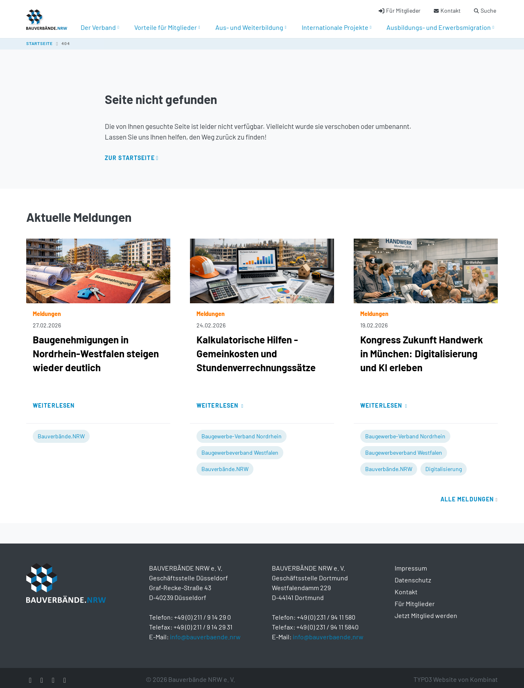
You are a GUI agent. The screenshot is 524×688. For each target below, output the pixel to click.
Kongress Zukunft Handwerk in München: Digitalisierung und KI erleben (421, 348)
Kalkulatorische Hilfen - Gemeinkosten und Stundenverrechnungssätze (256, 348)
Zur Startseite (130, 152)
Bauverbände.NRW (61, 431)
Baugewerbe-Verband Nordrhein (241, 431)
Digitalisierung (443, 463)
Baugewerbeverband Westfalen (239, 447)
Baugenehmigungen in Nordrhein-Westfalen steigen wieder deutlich (96, 348)
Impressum (411, 563)
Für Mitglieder (415, 598)
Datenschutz (413, 575)
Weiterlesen (54, 400)
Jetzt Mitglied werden (426, 610)
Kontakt (406, 587)
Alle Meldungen (469, 494)
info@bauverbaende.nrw (205, 632)
